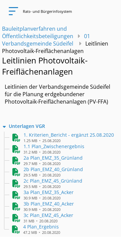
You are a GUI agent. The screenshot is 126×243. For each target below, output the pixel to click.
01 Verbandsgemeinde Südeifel (46, 39)
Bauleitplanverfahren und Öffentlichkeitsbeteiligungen (37, 32)
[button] (69, 135)
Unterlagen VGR (27, 126)
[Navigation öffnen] (11, 11)
